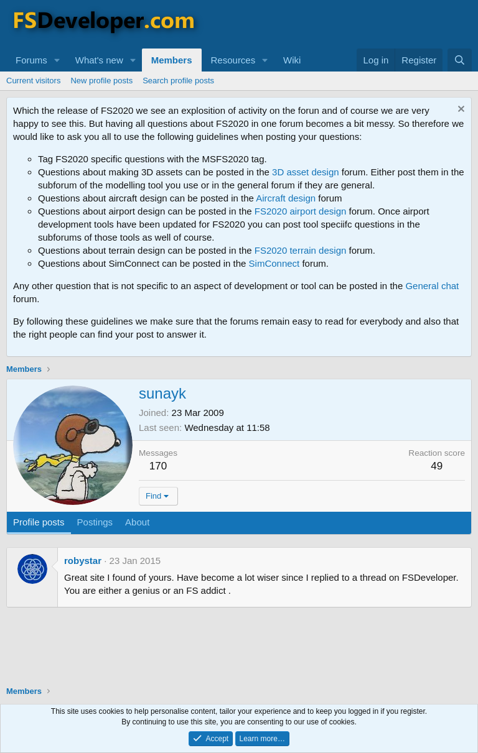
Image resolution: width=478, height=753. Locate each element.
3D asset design (305, 172)
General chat (432, 285)
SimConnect (274, 263)
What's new (99, 60)
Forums (31, 60)
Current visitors (33, 80)
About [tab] (137, 522)
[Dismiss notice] (459, 110)
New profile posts (101, 80)
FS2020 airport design (301, 211)
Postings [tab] (95, 522)
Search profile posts (178, 80)
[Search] (460, 60)
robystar (82, 560)
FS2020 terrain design (301, 250)
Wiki (292, 60)
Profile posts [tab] (39, 522)
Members (171, 60)
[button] (57, 60)
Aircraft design (286, 198)
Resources (233, 60)
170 (158, 466)
